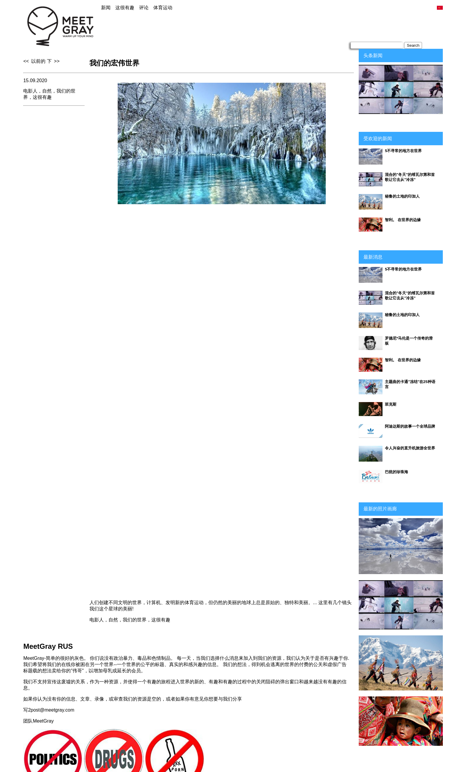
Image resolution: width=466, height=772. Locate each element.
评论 (144, 7)
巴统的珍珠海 (396, 472)
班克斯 (390, 404)
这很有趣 (124, 7)
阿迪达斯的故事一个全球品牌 (410, 426)
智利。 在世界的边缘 (403, 220)
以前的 (38, 61)
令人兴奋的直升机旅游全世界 (410, 448)
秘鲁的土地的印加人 (402, 196)
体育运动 (162, 7)
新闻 (106, 7)
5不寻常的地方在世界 (403, 151)
